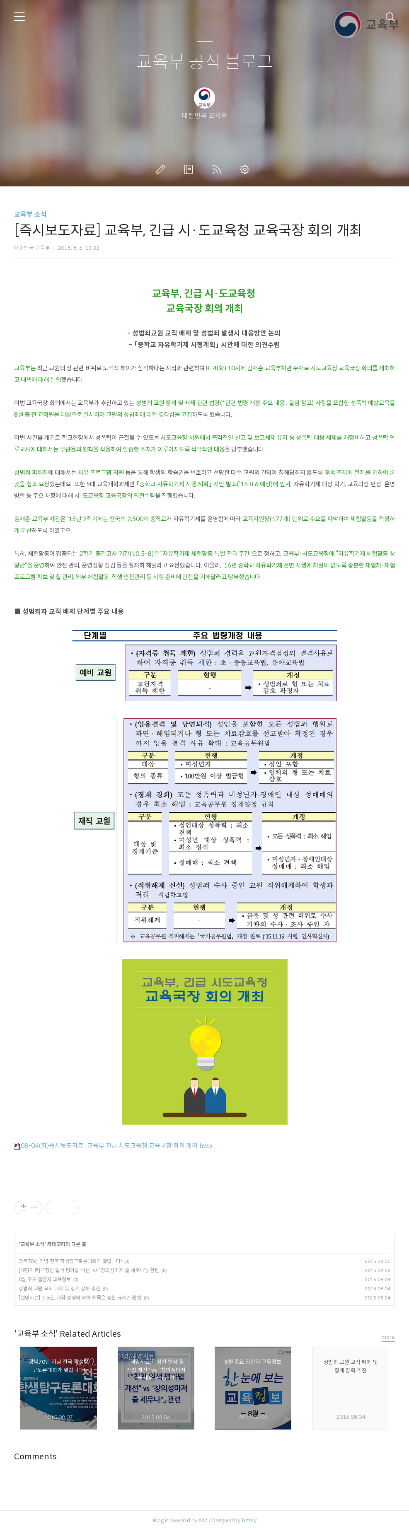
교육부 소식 (30, 214)
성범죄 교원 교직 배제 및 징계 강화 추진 (59, 1288)
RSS (218, 169)
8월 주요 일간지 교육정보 (45, 1279)
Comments (35, 1456)
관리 (247, 169)
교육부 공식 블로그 (204, 62)
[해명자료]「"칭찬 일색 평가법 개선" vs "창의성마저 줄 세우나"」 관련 (89, 1270)
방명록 (190, 169)
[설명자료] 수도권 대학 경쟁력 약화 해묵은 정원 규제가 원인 (80, 1297)
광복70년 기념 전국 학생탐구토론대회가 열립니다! (70, 1261)
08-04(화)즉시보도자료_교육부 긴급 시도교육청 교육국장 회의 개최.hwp (113, 1145)
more (388, 1336)
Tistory (249, 1520)
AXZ (203, 1520)
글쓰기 (162, 169)
